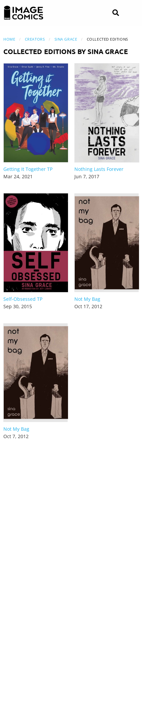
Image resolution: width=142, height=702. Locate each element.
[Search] (115, 12)
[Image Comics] (23, 13)
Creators (35, 39)
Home (9, 39)
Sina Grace (66, 39)
